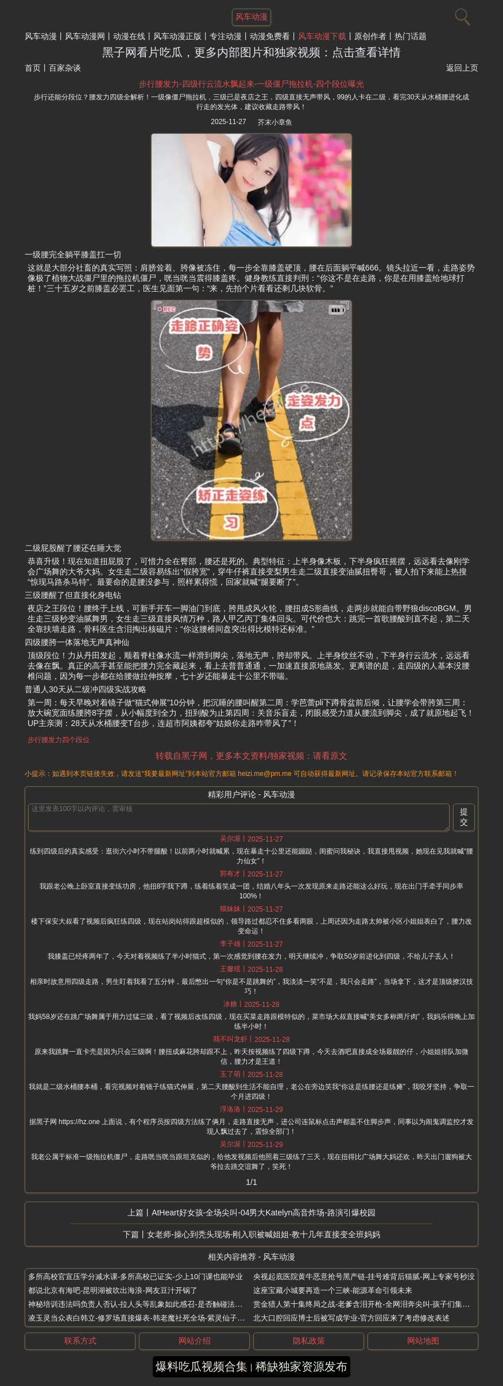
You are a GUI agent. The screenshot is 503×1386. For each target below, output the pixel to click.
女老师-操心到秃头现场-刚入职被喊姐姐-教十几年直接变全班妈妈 (263, 1234)
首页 (33, 67)
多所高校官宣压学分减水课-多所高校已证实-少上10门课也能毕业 (135, 1276)
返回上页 (462, 67)
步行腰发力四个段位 (59, 740)
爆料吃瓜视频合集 (201, 1366)
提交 (464, 817)
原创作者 (370, 36)
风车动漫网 (85, 36)
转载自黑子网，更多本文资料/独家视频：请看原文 (251, 755)
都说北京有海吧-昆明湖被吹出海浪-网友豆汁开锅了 (113, 1290)
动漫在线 (129, 36)
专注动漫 (226, 36)
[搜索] (461, 14)
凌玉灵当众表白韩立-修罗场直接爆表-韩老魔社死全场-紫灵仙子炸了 (140, 1318)
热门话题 (410, 36)
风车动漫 (41, 36)
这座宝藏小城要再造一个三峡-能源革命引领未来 (332, 1290)
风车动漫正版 (177, 36)
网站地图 (423, 1340)
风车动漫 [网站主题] (251, 16)
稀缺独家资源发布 (301, 1366)
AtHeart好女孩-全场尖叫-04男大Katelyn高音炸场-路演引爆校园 (264, 1212)
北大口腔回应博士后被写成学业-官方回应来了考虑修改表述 (351, 1318)
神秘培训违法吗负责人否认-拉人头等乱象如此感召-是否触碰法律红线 (142, 1304)
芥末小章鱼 (275, 122)
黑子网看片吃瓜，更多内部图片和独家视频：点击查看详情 (251, 52)
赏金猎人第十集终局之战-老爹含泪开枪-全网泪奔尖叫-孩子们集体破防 (369, 1304)
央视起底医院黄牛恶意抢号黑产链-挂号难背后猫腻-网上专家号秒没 (364, 1276)
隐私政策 (309, 1340)
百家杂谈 (65, 67)
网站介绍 (195, 1340)
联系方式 (80, 1340)
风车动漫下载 (322, 36)
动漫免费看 (270, 36)
